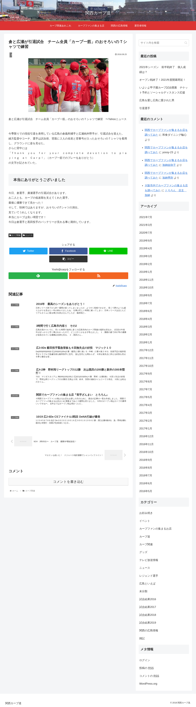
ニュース (27, 235)
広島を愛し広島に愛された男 (156, 100)
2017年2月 (145, 420)
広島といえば (147, 583)
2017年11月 (146, 358)
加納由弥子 (169, 165)
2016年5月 (145, 491)
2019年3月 (145, 256)
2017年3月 (145, 412)
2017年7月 (145, 389)
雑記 (142, 638)
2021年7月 (145, 217)
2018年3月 (145, 326)
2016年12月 (146, 436)
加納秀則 (167, 177)
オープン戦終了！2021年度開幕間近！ (162, 79)
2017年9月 (145, 373)
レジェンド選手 (148, 575)
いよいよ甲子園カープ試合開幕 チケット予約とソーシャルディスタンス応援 (163, 90)
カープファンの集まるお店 (155, 528)
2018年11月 (146, 279)
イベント (144, 520)
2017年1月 (145, 428)
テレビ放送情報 (148, 560)
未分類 (143, 591)
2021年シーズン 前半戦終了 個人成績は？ (162, 69)
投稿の (146, 667)
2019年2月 (145, 264)
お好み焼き (146, 512)
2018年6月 (145, 311)
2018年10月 (146, 287)
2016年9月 (145, 459)
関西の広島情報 (148, 630)
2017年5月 (145, 397)
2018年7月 (145, 303)
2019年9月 (145, 240)
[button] (186, 43)
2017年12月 (146, 350)
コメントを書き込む (68, 487)
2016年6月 (145, 483)
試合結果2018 (147, 614)
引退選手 (144, 108)
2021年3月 (145, 224)
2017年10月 (146, 365)
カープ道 (144, 536)
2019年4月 (145, 248)
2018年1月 (145, 342)
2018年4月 (145, 318)
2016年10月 (146, 452)
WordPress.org (148, 683)
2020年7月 (145, 232)
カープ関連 (14, 235)
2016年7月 (145, 475)
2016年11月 (146, 444)
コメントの (149, 675)
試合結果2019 (147, 622)
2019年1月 (145, 271)
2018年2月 (145, 334)
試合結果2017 (147, 607)
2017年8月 (145, 381)
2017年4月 (145, 405)
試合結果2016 (147, 599)
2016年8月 (145, 467)
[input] (164, 42)
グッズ (143, 552)
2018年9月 (145, 295)
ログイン (144, 660)
